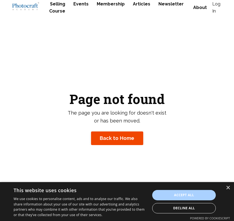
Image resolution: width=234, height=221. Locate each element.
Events (81, 4)
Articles (141, 4)
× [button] (228, 188)
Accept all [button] (184, 195)
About (200, 7)
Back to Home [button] (117, 138)
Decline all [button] (184, 208)
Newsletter (171, 4)
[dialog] (117, 201)
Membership (111, 4)
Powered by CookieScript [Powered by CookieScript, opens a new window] (210, 218)
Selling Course (57, 7)
